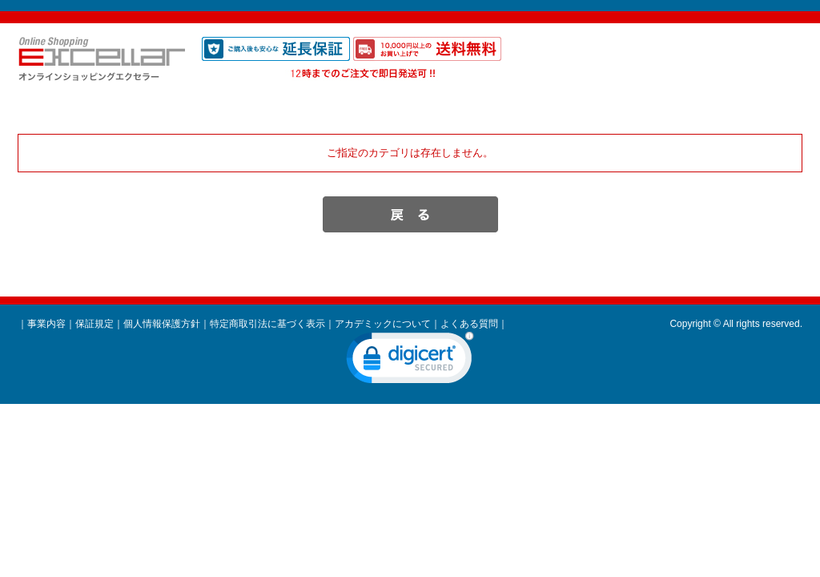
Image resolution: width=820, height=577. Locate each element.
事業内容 (46, 323)
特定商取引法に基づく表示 (267, 323)
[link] (410, 361)
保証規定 (94, 323)
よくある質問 (469, 323)
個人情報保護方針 (161, 323)
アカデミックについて (383, 323)
